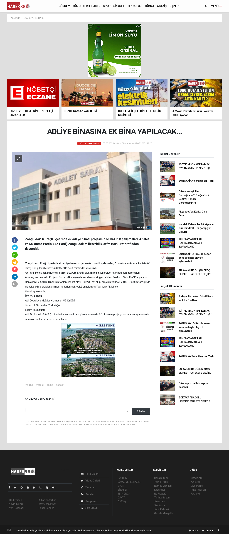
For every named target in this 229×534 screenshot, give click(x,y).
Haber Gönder (46, 507)
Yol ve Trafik (161, 481)
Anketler (195, 481)
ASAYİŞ (162, 6)
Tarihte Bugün (162, 497)
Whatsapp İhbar (47, 504)
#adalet (60, 384)
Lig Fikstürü (160, 493)
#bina (49, 384)
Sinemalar (160, 501)
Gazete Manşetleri (164, 513)
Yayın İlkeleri (16, 504)
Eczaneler (159, 489)
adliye (66, 263)
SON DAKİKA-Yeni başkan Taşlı (196, 180)
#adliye (29, 384)
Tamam (207, 530)
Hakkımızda (15, 500)
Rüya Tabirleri (198, 489)
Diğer (173, 6)
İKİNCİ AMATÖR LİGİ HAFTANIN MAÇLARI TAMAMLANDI (190, 243)
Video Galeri (90, 480)
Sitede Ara (197, 477)
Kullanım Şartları (47, 500)
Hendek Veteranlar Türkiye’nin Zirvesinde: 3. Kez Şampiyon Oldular (196, 228)
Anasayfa (16, 18)
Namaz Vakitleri (163, 485)
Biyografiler (197, 485)
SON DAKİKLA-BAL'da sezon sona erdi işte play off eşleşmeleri (195, 258)
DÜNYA (149, 6)
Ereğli (44, 263)
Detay (193, 530)
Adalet (119, 263)
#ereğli (40, 384)
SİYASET (118, 6)
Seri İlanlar (160, 505)
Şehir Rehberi (161, 509)
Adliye (44, 282)
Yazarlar (88, 487)
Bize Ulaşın (89, 507)
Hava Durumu (161, 477)
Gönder (141, 411)
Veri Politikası (16, 507)
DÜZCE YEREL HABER (86, 6)
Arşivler (88, 494)
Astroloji (195, 493)
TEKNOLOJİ (134, 6)
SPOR (106, 6)
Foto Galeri (90, 473)
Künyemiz (89, 501)
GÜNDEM (64, 6)
